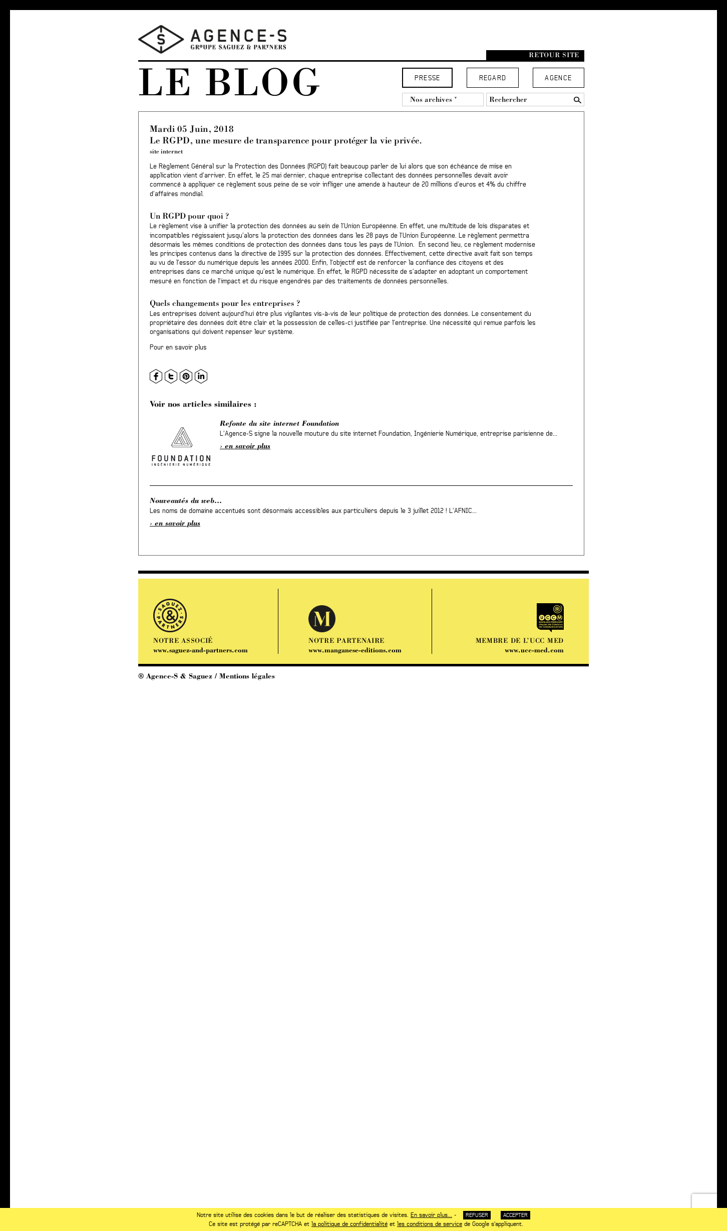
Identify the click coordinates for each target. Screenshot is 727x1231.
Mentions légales (247, 675)
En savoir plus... (431, 1215)
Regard (493, 78)
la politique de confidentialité (349, 1224)
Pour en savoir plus (178, 347)
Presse (428, 78)
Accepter (515, 1215)
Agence (558, 78)
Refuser (477, 1215)
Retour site (554, 55)
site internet (166, 151)
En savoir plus (247, 445)
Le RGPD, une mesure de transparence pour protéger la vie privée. (286, 140)
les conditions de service (429, 1224)
